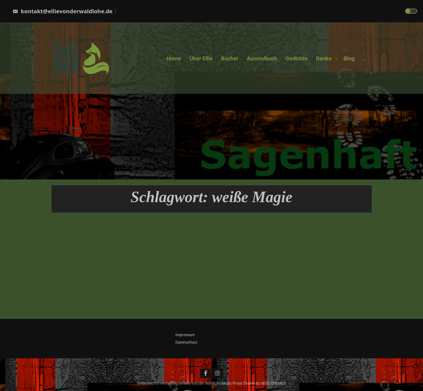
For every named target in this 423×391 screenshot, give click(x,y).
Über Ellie (201, 58)
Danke (324, 58)
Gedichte (297, 58)
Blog (349, 58)
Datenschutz (186, 342)
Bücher (229, 58)
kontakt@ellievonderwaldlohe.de (62, 11)
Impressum (185, 335)
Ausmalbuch (262, 58)
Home (174, 58)
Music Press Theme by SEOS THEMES (254, 383)
